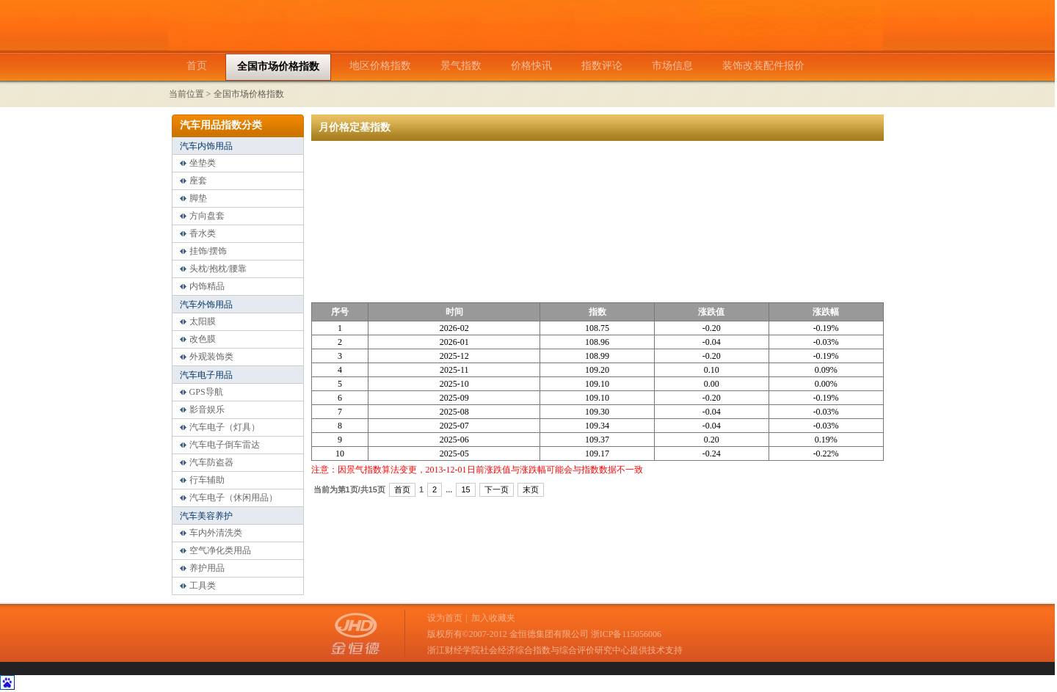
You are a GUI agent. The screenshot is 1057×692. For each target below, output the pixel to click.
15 (465, 489)
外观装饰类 (211, 357)
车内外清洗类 (215, 533)
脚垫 (198, 198)
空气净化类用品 (220, 550)
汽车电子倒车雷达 (224, 445)
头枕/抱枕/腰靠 (218, 268)
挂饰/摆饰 (208, 251)
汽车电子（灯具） (224, 427)
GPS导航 (206, 392)
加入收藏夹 (493, 618)
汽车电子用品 (206, 375)
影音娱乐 (207, 409)
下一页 (496, 489)
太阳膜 (202, 321)
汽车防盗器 (211, 462)
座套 (198, 180)
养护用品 (207, 568)
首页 (402, 489)
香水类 (202, 233)
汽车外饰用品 (206, 304)
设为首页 (444, 618)
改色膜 (202, 339)
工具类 (202, 585)
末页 (531, 489)
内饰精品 (207, 286)
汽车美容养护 (206, 516)
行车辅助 (207, 480)
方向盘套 (207, 216)
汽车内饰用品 (206, 146)
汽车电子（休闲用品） (233, 497)
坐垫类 (202, 163)
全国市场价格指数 (249, 94)
